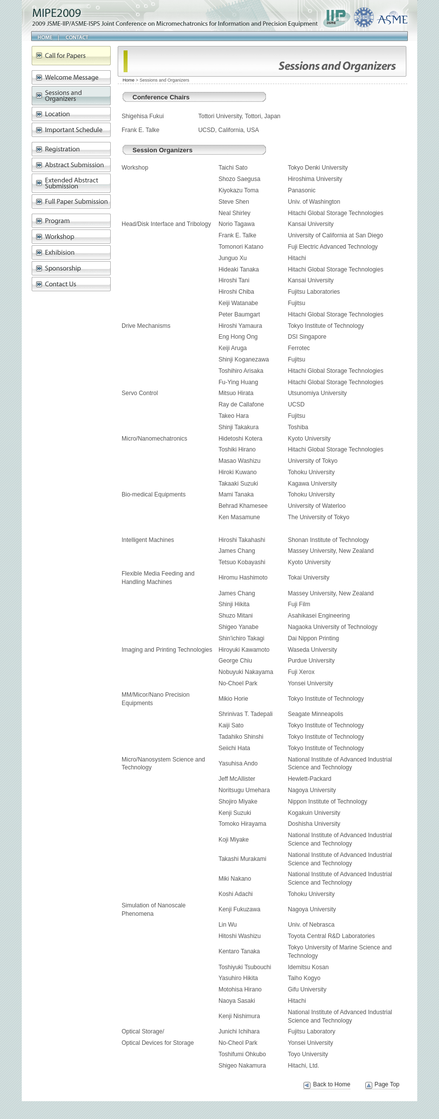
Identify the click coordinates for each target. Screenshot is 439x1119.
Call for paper (71, 55)
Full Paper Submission (71, 201)
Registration (71, 149)
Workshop (71, 236)
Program (71, 221)
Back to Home (331, 1084)
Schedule (71, 130)
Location (71, 114)
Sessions (71, 95)
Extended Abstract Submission (71, 183)
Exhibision (71, 252)
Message (71, 77)
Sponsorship (71, 268)
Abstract (71, 165)
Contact (75, 36)
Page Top (387, 1084)
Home (44, 36)
